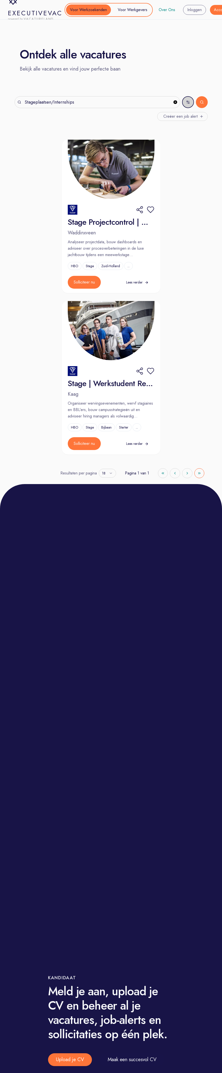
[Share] (140, 210)
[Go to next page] (187, 473)
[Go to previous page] (175, 473)
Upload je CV (70, 1059)
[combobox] (107, 473)
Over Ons (167, 10)
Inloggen (194, 10)
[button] (150, 210)
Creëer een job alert (183, 116)
